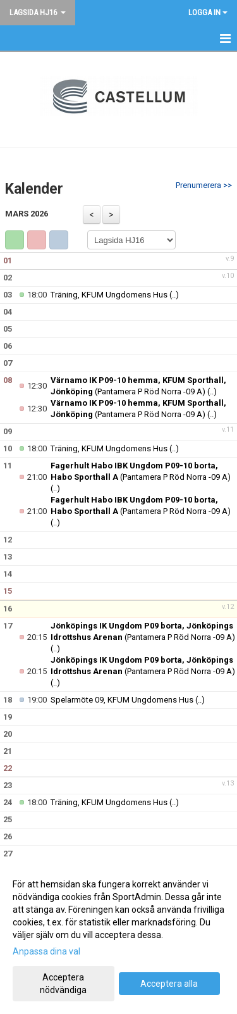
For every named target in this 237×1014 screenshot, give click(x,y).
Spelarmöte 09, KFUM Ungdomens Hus (122, 699)
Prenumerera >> (204, 185)
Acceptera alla (169, 984)
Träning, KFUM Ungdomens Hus (109, 294)
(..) (174, 294)
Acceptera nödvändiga (63, 983)
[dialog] (118, 936)
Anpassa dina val (46, 951)
